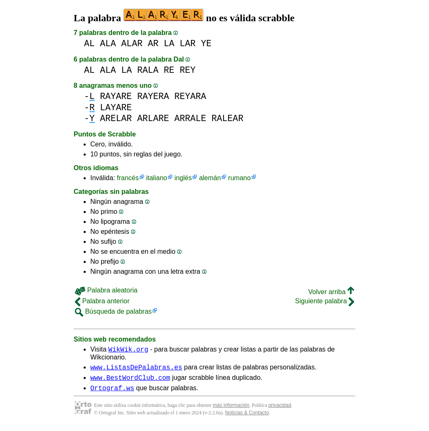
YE (206, 43)
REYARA (190, 96)
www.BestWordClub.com (130, 381)
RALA (148, 70)
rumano (239, 177)
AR (153, 43)
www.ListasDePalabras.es (136, 369)
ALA (108, 43)
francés (128, 177)
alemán (210, 177)
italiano (156, 177)
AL (89, 43)
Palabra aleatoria (106, 290)
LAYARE (116, 108)
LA (169, 43)
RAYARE (116, 96)
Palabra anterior (102, 301)
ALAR (131, 43)
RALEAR (227, 118)
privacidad (279, 410)
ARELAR (116, 118)
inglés (183, 177)
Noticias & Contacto (247, 418)
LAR (188, 43)
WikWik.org (128, 350)
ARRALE (190, 118)
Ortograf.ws (112, 392)
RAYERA (153, 96)
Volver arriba (331, 291)
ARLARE (153, 118)
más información (231, 410)
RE (169, 70)
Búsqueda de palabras (113, 311)
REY (188, 70)
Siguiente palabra (324, 301)
